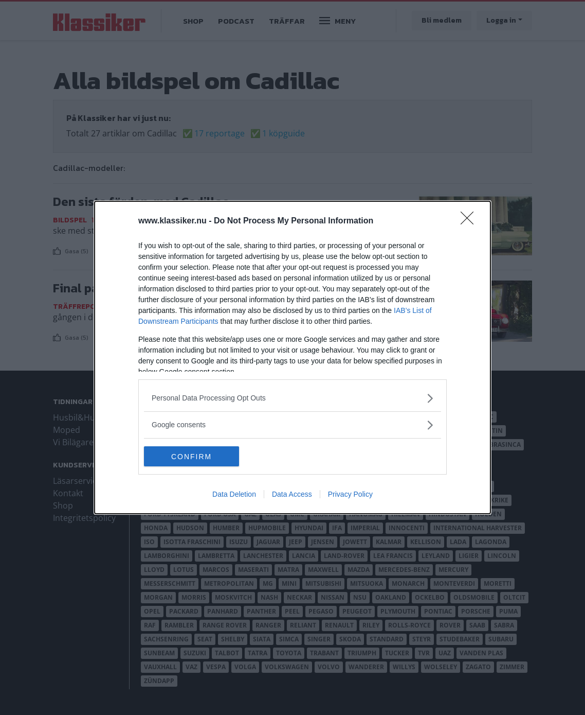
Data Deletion (234, 495)
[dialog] (292, 357)
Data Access (292, 495)
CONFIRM (192, 456)
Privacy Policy (350, 495)
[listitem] (292, 398)
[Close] (470, 221)
